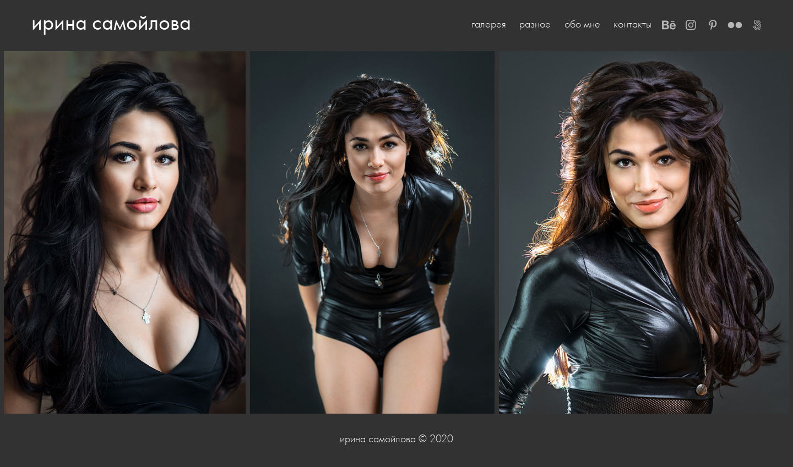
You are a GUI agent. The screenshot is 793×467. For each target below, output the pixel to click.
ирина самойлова (111, 22)
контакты (632, 24)
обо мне (582, 24)
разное (535, 24)
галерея (488, 24)
